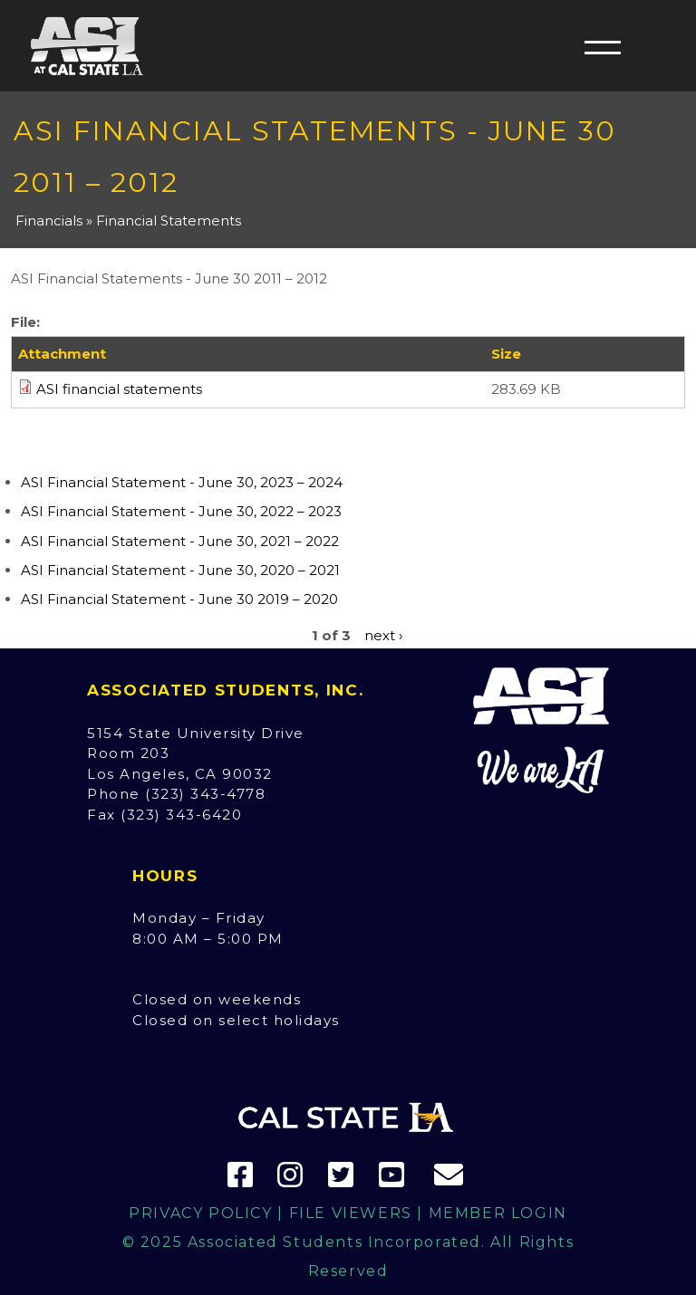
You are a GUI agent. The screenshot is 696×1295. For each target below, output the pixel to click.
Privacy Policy (200, 1213)
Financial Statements (168, 220)
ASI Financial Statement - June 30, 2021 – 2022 (180, 541)
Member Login (498, 1213)
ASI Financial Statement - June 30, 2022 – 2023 (181, 511)
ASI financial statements (119, 389)
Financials (48, 220)
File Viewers (350, 1213)
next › (383, 635)
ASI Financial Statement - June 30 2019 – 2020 (179, 599)
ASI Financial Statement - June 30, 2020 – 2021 (180, 570)
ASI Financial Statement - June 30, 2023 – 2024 (182, 482)
